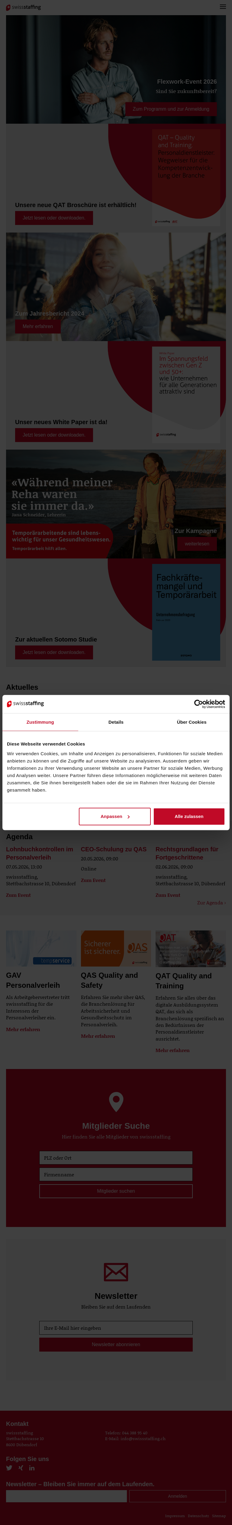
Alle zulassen (189, 816)
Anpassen (115, 816)
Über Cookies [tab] (192, 722)
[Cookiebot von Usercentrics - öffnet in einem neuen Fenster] (198, 704)
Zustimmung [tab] (40, 722)
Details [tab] (116, 722)
